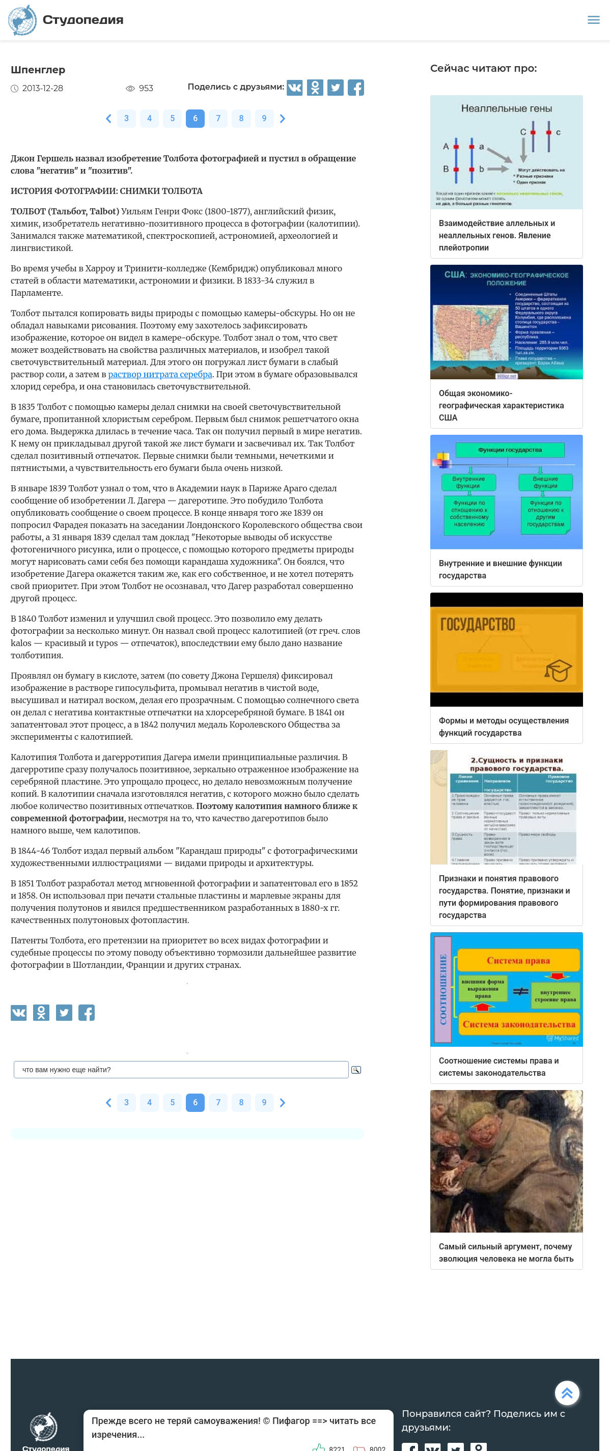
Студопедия (66, 20)
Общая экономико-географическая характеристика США (501, 405)
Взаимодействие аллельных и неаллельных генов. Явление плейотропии (497, 235)
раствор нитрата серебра (160, 374)
